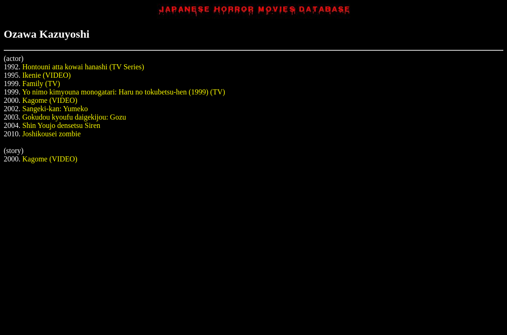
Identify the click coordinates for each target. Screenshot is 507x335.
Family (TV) (41, 83)
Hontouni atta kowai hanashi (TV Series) (83, 67)
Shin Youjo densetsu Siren (61, 125)
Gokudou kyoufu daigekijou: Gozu (74, 117)
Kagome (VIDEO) (50, 100)
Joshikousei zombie (51, 134)
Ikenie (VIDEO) (46, 75)
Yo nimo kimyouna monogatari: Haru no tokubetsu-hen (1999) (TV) (123, 92)
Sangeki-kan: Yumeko (55, 109)
